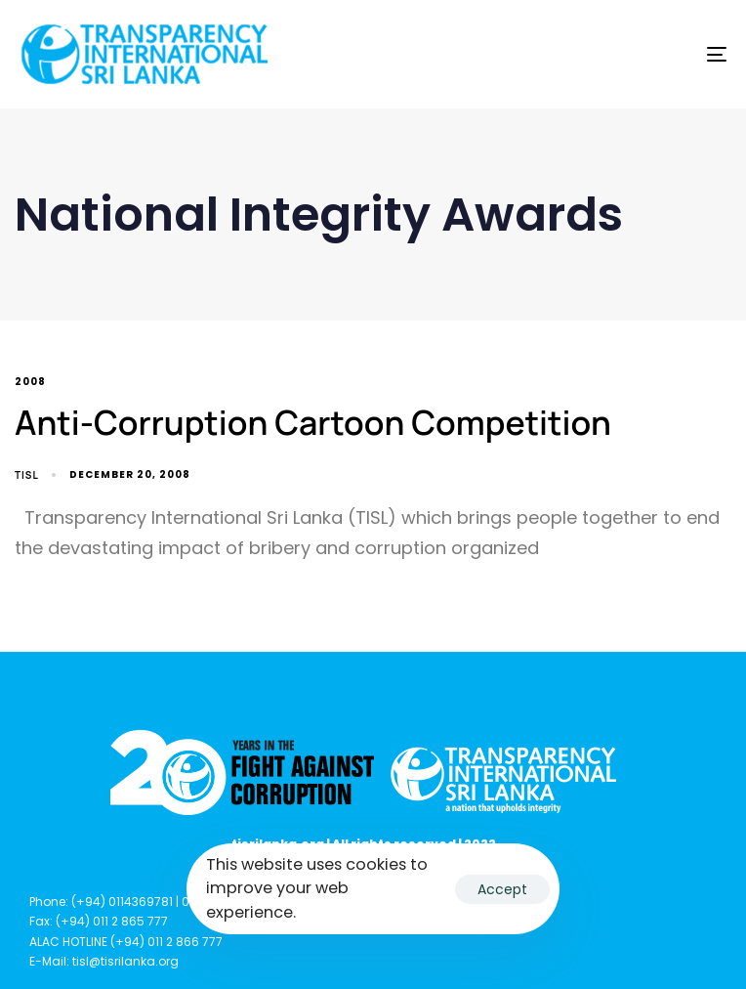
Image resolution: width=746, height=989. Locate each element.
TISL (27, 475)
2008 (30, 382)
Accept (502, 889)
